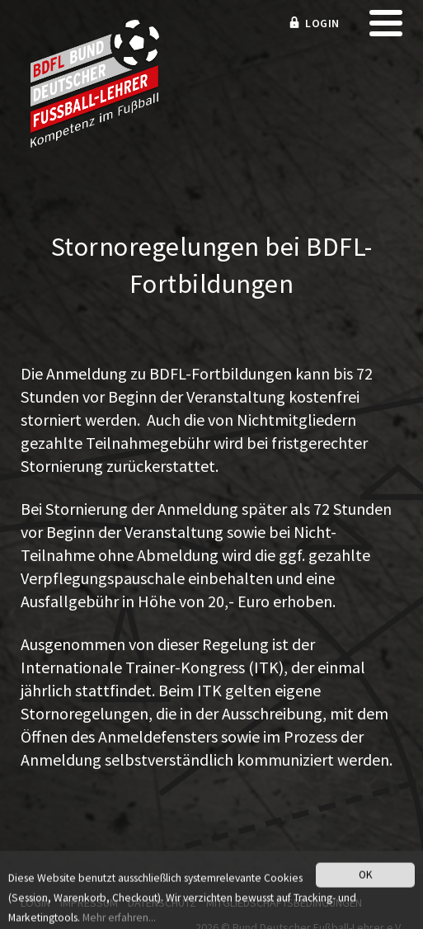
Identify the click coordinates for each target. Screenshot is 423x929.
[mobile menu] (385, 28)
